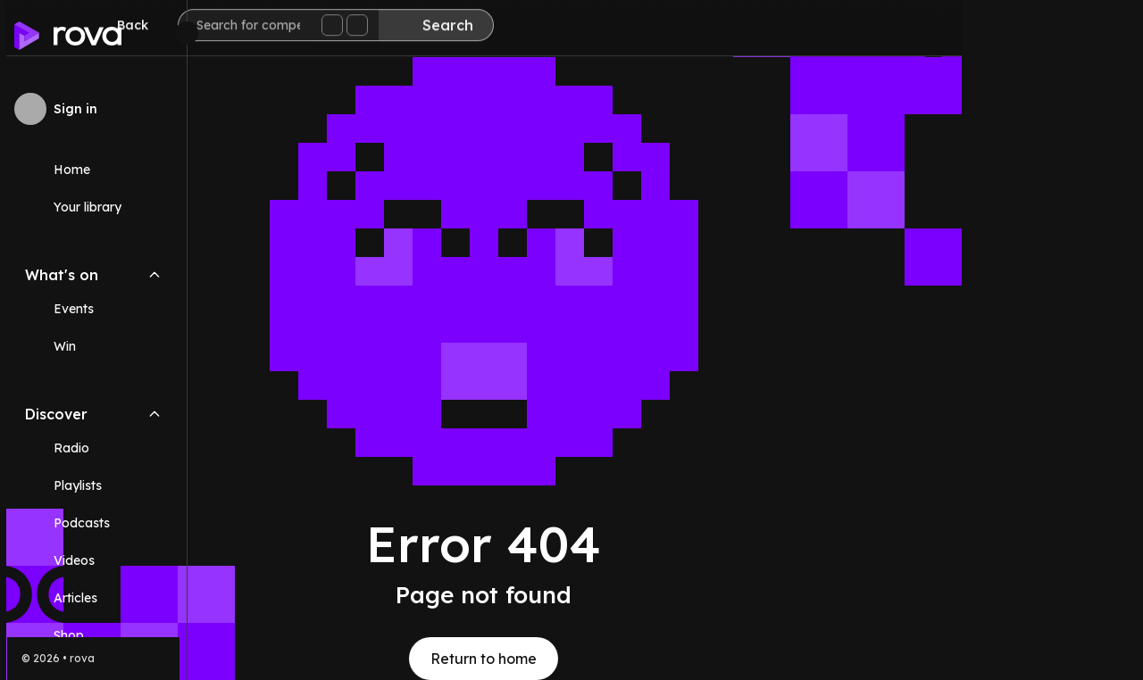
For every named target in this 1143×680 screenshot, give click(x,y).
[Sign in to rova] (93, 109)
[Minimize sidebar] (186, 33)
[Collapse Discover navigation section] (154, 414)
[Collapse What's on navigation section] (154, 275)
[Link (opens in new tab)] (93, 635)
